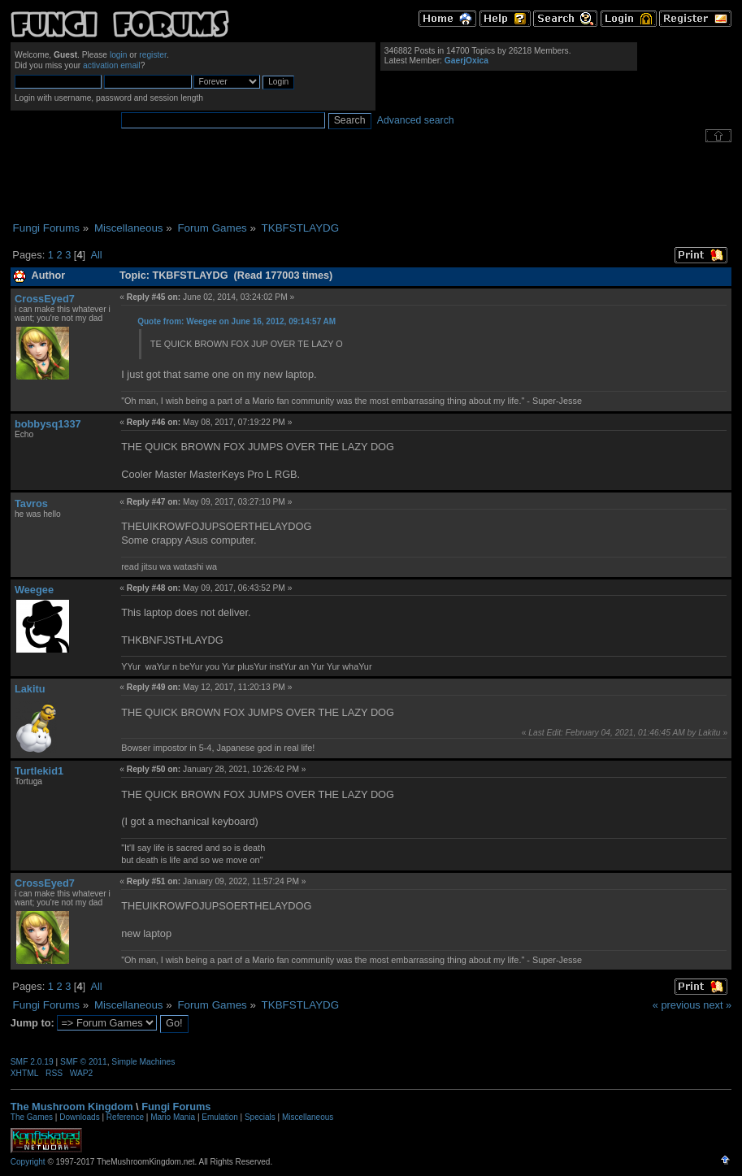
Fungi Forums (175, 1106)
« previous (677, 1005)
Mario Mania (172, 1117)
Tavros (31, 503)
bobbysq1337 (48, 424)
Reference (125, 1117)
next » (717, 1005)
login (119, 54)
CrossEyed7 (45, 299)
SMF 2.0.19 (32, 1061)
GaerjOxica (466, 60)
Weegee (34, 590)
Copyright (28, 1161)
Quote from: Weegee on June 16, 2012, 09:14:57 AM (236, 321)
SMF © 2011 (83, 1061)
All (96, 255)
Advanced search (415, 120)
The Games (32, 1117)
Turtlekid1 (39, 771)
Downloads (79, 1117)
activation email (112, 65)
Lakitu (30, 689)
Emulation (219, 1117)
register (153, 54)
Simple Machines (143, 1061)
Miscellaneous (307, 1117)
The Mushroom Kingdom (72, 1106)
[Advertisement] (371, 182)
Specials (260, 1117)
